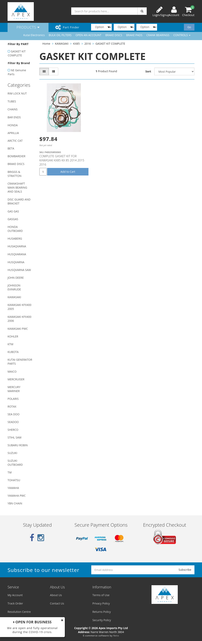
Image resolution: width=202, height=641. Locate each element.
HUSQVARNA (16, 262)
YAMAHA (13, 488)
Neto (116, 635)
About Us (56, 595)
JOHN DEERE (16, 278)
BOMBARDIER (16, 156)
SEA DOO (13, 414)
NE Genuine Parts (17, 72)
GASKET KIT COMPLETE (17, 53)
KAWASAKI (14, 297)
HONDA (13, 125)
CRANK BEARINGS (157, 35)
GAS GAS (13, 211)
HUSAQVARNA (17, 246)
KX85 (76, 43)
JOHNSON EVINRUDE (14, 287)
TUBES (12, 101)
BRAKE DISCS (113, 35)
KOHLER (13, 336)
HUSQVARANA (17, 254)
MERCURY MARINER (14, 389)
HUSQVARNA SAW (19, 270)
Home (46, 43)
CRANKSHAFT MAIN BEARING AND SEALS (17, 187)
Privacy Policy (101, 603)
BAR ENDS (14, 117)
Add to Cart (67, 172)
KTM (10, 344)
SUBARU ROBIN (18, 445)
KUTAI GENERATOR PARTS (20, 361)
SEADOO (13, 422)
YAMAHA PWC (17, 495)
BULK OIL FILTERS (60, 35)
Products (28, 27)
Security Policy (101, 620)
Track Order (15, 603)
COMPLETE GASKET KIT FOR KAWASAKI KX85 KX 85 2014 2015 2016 (61, 160)
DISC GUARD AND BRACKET (19, 201)
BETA (11, 148)
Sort (148, 71)
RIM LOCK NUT (17, 93)
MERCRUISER (16, 379)
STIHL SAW (14, 437)
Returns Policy (101, 612)
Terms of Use (101, 595)
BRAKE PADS (134, 35)
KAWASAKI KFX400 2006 (19, 319)
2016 (87, 43)
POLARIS (13, 399)
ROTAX (12, 406)
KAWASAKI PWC (18, 329)
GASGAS (13, 219)
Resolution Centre (19, 612)
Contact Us (57, 603)
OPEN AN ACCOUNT (88, 35)
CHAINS (12, 109)
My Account (15, 595)
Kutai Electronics (34, 35)
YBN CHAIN (15, 503)
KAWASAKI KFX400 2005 (19, 307)
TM (10, 472)
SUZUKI (12, 453)
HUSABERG (15, 238)
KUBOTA (13, 352)
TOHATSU (14, 480)
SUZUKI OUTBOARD (15, 463)
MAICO (12, 371)
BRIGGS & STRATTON (14, 174)
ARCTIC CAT (15, 141)
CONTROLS (181, 35)
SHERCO (13, 430)
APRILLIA (13, 133)
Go (189, 27)
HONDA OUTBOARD (15, 229)
